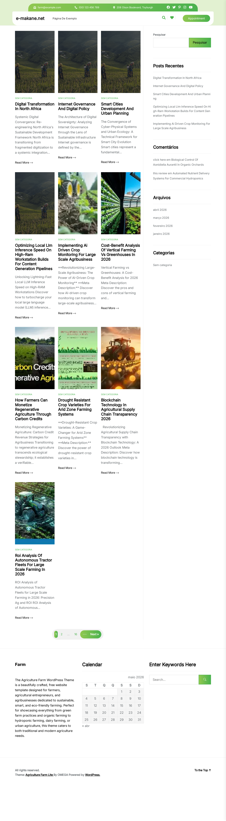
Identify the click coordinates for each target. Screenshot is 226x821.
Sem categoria (23, 106)
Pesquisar (159, 34)
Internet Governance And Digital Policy (178, 86)
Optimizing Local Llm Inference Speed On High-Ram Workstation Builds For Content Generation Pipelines (182, 111)
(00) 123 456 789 (89, 7)
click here (159, 159)
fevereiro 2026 (163, 226)
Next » (94, 667)
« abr (86, 759)
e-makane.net (30, 18)
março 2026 (161, 217)
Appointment (196, 18)
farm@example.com (49, 7)
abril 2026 (160, 210)
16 (75, 667)
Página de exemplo (65, 18)
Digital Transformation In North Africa (177, 78)
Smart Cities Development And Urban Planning (181, 96)
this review (160, 173)
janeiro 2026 (161, 234)
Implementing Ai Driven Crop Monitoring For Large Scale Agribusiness (181, 126)
